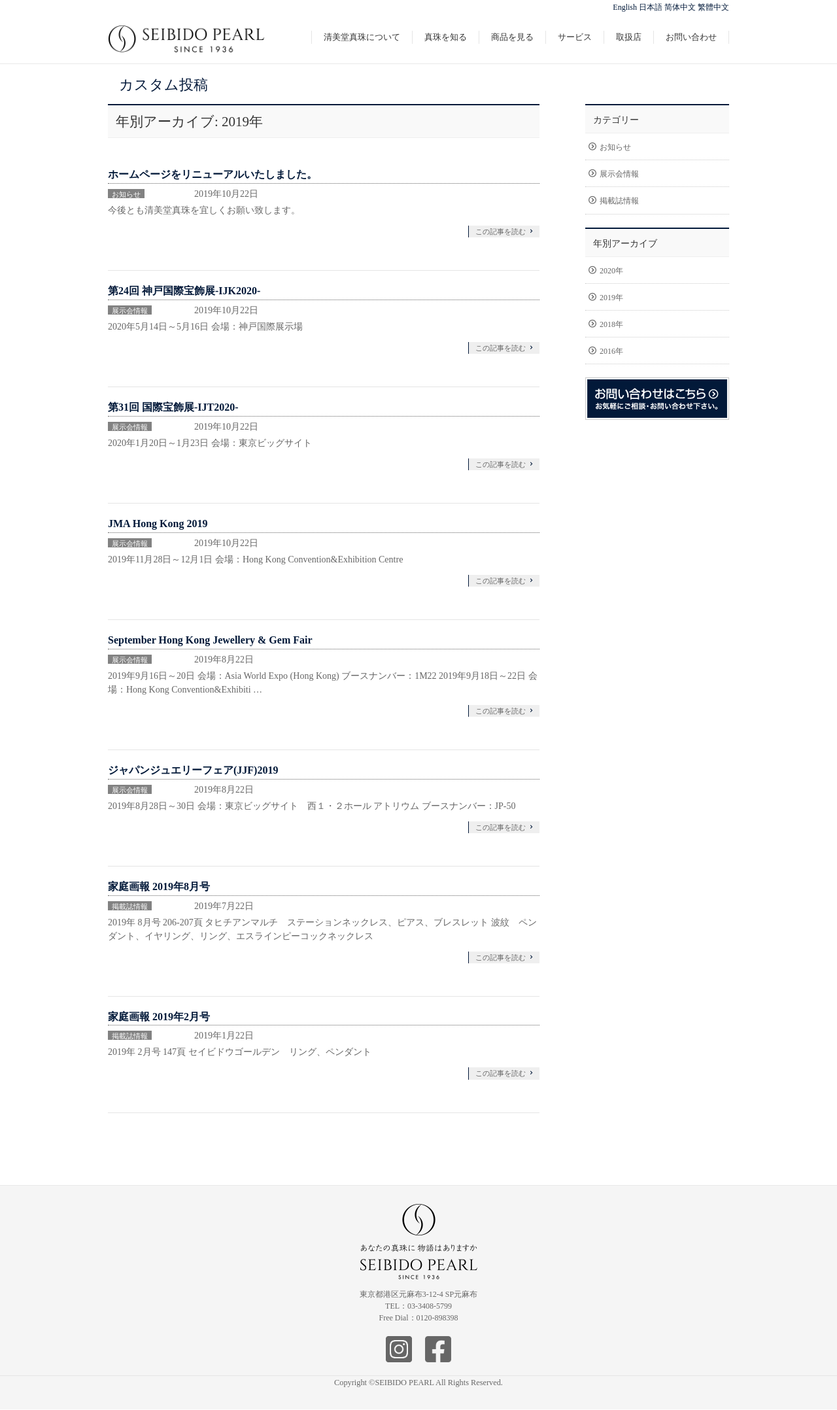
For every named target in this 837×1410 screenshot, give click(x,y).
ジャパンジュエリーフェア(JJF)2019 (193, 770)
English (625, 7)
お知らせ (126, 194)
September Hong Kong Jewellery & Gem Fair (210, 639)
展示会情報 (130, 311)
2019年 (611, 297)
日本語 (650, 7)
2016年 (611, 351)
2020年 (611, 270)
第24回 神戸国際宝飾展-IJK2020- (184, 290)
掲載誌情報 (130, 906)
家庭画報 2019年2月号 (159, 1016)
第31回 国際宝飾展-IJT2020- (173, 407)
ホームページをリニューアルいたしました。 (212, 174)
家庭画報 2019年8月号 (159, 886)
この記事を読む (500, 231)
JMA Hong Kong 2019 (157, 523)
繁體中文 (713, 7)
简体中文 (680, 7)
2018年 (611, 324)
